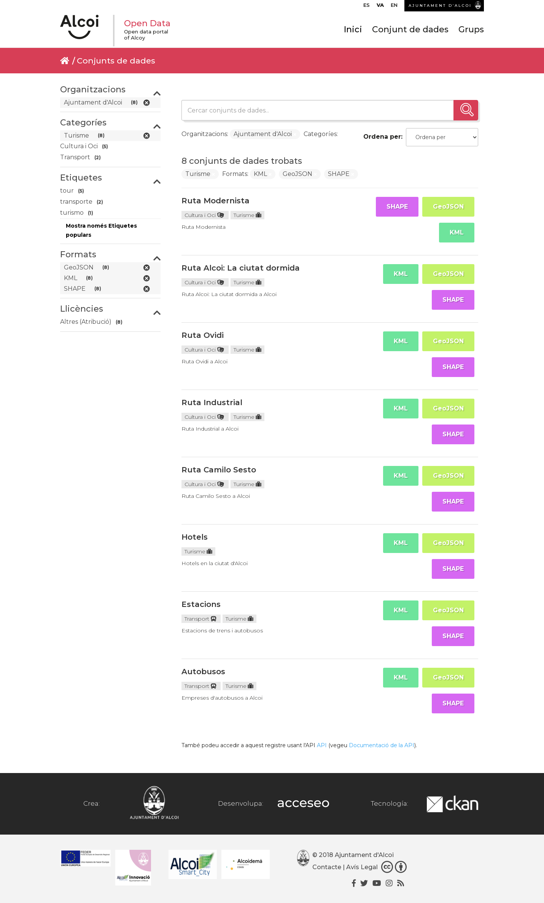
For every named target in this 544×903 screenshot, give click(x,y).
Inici (353, 29)
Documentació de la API (381, 745)
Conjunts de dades (116, 60)
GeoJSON (448, 206)
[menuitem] (366, 7)
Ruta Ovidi (202, 335)
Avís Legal (362, 867)
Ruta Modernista (215, 200)
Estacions (201, 604)
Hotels (194, 537)
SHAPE (397, 206)
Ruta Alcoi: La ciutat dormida (240, 267)
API (322, 745)
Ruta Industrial (211, 402)
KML (457, 232)
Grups (471, 29)
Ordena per (382, 136)
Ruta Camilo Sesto (218, 469)
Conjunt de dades (410, 29)
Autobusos (203, 671)
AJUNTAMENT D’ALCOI (440, 5)
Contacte (326, 867)
